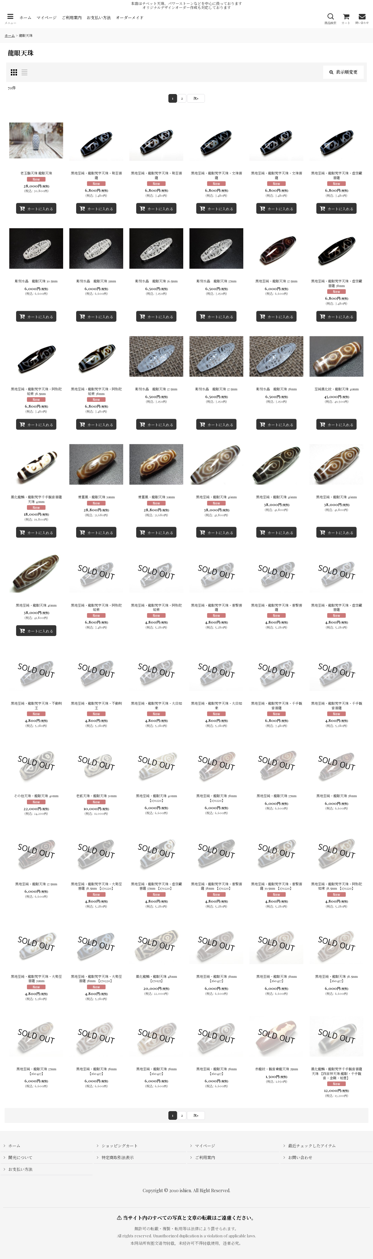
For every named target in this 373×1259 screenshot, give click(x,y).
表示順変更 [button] (343, 72)
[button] (10, 19)
